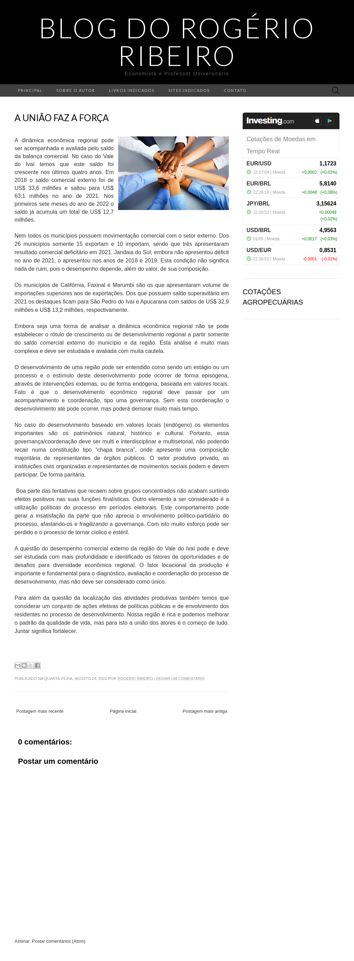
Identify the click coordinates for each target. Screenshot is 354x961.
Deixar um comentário (180, 678)
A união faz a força (62, 117)
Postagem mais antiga (205, 711)
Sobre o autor (75, 90)
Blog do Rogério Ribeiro (177, 41)
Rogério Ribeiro (135, 678)
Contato (235, 90)
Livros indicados (132, 90)
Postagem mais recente (40, 711)
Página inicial (123, 711)
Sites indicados (189, 90)
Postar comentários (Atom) (59, 941)
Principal (30, 90)
